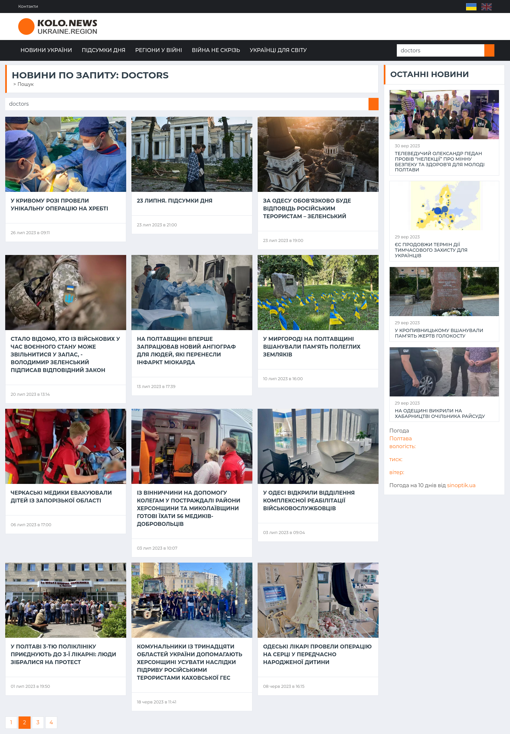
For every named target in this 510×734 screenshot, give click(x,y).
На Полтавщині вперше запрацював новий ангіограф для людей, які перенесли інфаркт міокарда (186, 351)
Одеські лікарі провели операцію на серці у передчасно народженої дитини (317, 654)
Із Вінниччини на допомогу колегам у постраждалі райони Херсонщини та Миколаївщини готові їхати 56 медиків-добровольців (188, 508)
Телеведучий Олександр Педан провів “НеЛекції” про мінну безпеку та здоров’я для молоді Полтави (440, 162)
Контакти (28, 6)
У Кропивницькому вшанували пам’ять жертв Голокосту (439, 333)
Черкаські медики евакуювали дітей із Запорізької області (61, 497)
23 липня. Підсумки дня (174, 201)
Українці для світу (278, 50)
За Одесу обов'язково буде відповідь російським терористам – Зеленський (307, 209)
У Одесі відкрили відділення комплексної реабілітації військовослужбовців (309, 501)
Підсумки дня (103, 50)
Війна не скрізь (216, 50)
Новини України (46, 50)
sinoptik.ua (461, 485)
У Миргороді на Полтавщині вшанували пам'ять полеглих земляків (311, 347)
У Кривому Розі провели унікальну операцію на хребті (59, 205)
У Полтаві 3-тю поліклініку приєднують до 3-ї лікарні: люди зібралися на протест (63, 654)
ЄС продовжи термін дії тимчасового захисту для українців (431, 250)
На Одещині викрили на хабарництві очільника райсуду (440, 413)
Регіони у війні (158, 50)
